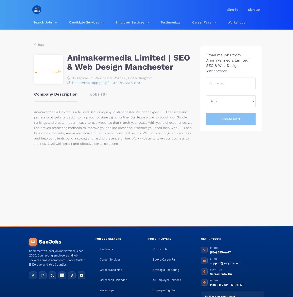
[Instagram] (43, 275)
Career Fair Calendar (113, 280)
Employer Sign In (164, 290)
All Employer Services (167, 280)
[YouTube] (81, 275)
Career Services (110, 259)
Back (41, 45)
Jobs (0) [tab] (98, 94)
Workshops (107, 290)
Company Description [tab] (55, 94)
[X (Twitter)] (52, 275)
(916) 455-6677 (220, 252)
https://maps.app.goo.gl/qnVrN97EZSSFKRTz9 (106, 83)
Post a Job (160, 249)
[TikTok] (72, 275)
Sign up (254, 10)
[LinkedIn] (62, 275)
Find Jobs (106, 249)
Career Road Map (111, 270)
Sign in (232, 10)
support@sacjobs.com (225, 263)
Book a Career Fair (165, 259)
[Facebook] (33, 275)
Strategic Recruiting (166, 270)
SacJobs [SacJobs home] (45, 242)
